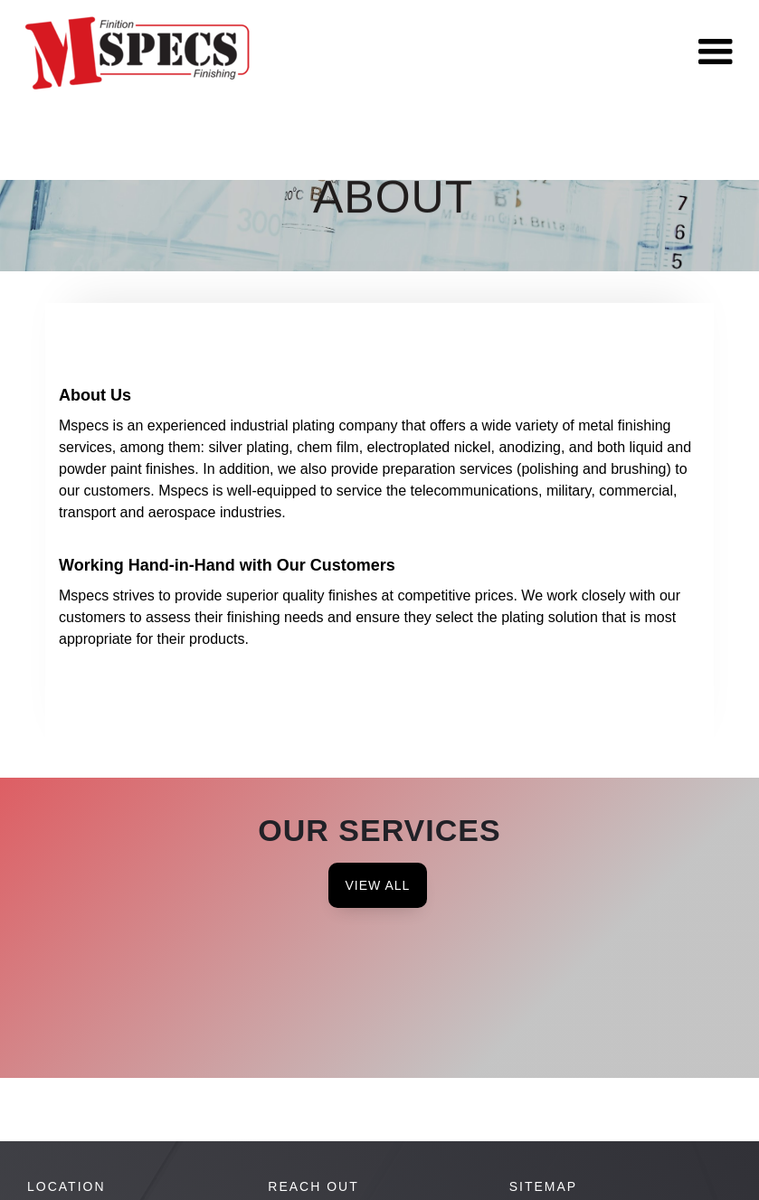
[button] (715, 52)
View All (378, 885)
